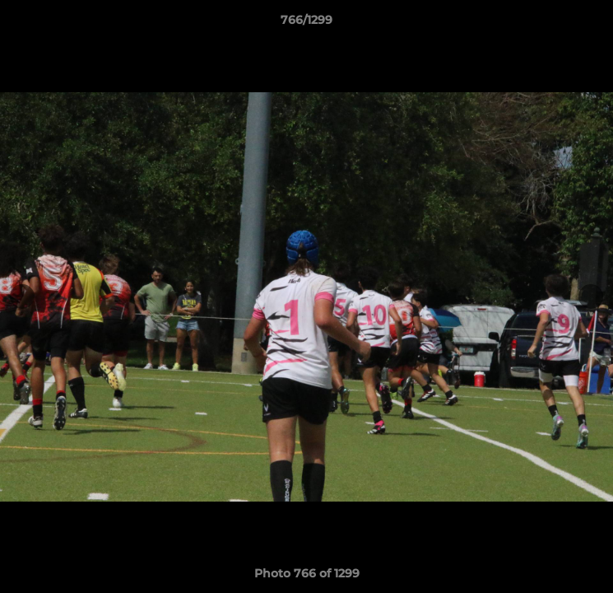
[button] (593, 23)
